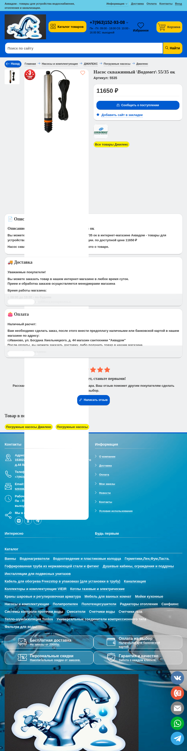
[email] (177, 708)
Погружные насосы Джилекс (28, 427)
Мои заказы (107, 483)
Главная (30, 63)
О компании (107, 456)
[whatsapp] (177, 723)
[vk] (19, 520)
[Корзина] (169, 27)
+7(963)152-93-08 (108, 22)
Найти (172, 48)
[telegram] (37, 520)
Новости (105, 492)
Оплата (104, 474)
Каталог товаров (67, 26)
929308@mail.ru (25, 488)
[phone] (177, 693)
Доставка (105, 465)
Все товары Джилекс (111, 144)
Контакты (105, 501)
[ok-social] (28, 520)
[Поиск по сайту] (78, 48)
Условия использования (115, 511)
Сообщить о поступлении (137, 105)
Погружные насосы (71, 427)
